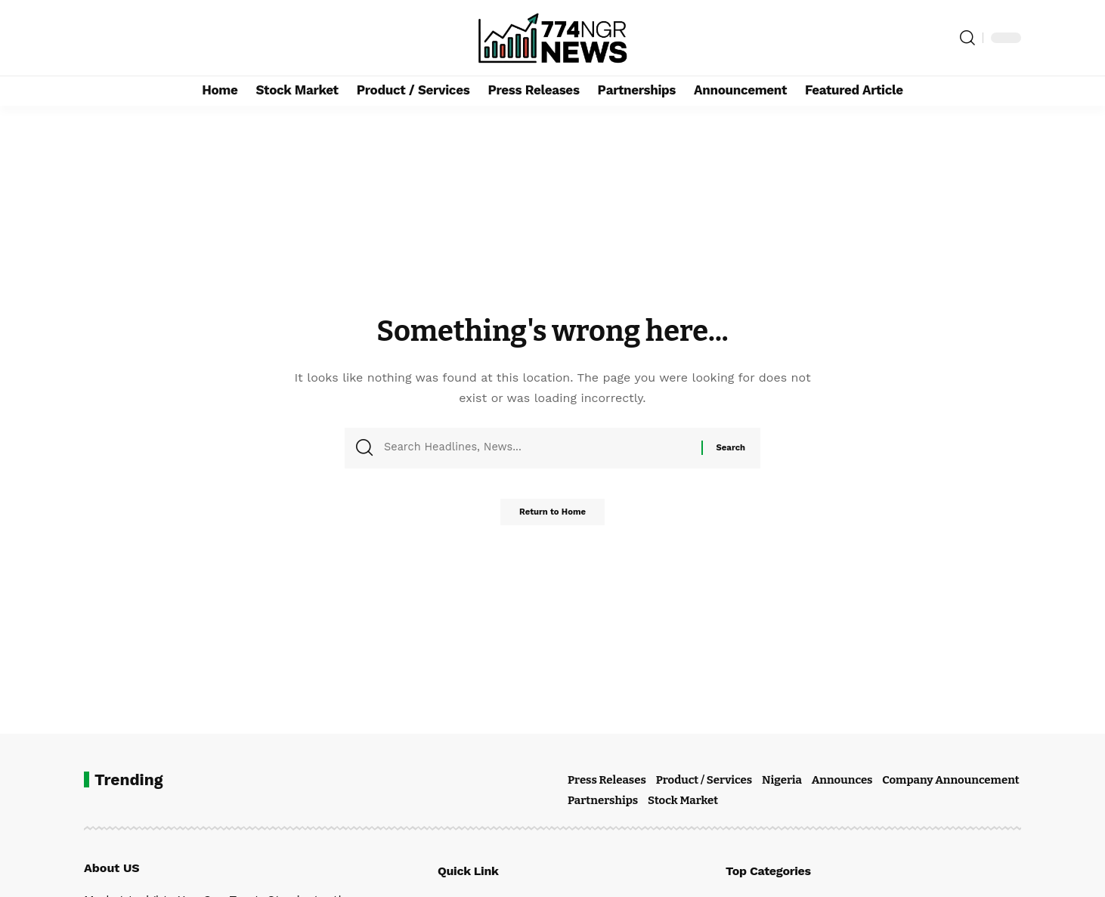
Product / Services (704, 780)
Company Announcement (950, 780)
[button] (967, 38)
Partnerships (603, 800)
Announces (842, 780)
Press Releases (607, 780)
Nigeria (782, 780)
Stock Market (683, 800)
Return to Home (552, 517)
